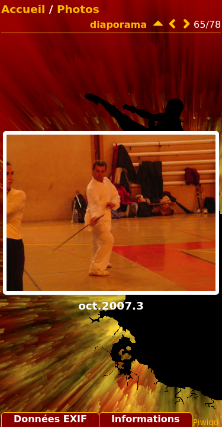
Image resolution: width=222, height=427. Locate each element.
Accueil (23, 9)
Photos (78, 9)
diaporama (118, 24)
